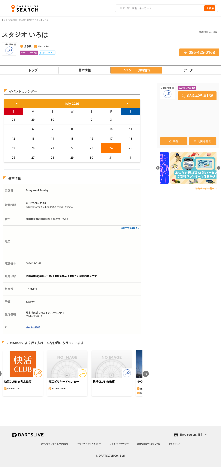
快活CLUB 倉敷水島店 (17, 381)
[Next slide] (146, 373)
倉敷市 (30, 19)
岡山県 (22, 19)
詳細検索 (13, 19)
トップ (5, 19)
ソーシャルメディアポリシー (88, 443)
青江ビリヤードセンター (64, 381)
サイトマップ (174, 443)
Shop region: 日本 (191, 434)
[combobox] (159, 8)
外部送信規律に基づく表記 (148, 443)
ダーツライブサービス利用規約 (54, 443)
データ (188, 70)
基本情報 (84, 70)
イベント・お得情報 (136, 70)
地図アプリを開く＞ (130, 228)
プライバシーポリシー (119, 443)
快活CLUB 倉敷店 (104, 381)
